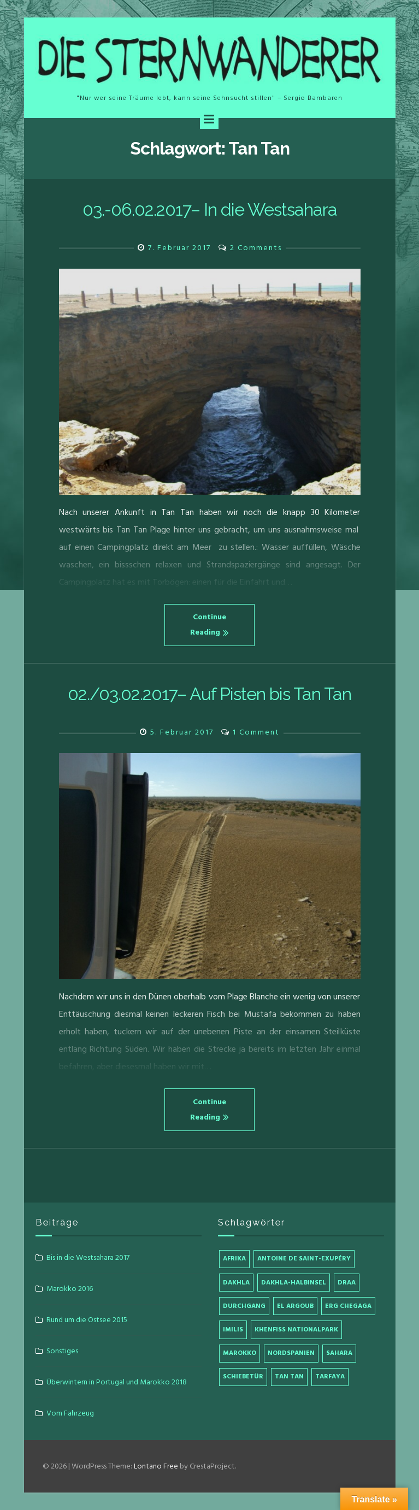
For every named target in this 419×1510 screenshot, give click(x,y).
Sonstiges (62, 1351)
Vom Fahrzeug (70, 1413)
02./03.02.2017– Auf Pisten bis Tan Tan (209, 694)
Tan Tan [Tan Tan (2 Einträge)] (289, 1376)
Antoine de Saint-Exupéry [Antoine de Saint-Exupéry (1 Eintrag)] (304, 1258)
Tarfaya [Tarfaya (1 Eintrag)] (330, 1376)
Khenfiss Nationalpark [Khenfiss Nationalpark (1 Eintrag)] (296, 1329)
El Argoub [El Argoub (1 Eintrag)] (295, 1306)
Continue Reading (209, 624)
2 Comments (256, 247)
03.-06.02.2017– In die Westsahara (209, 209)
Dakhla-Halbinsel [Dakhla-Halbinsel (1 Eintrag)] (293, 1282)
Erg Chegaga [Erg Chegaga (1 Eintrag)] (348, 1306)
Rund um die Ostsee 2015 (86, 1319)
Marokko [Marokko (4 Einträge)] (239, 1353)
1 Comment (256, 732)
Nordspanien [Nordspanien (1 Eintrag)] (291, 1353)
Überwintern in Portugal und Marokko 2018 (116, 1382)
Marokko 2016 (69, 1288)
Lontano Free (156, 1466)
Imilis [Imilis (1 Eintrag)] (233, 1329)
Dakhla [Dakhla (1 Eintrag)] (236, 1282)
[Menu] (209, 119)
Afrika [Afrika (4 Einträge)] (234, 1258)
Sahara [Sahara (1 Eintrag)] (339, 1353)
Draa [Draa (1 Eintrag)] (347, 1282)
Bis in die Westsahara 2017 (87, 1257)
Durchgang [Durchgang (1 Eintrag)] (244, 1306)
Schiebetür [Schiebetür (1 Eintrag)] (243, 1376)
